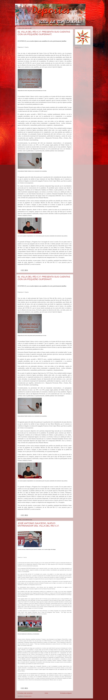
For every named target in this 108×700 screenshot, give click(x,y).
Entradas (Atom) (27, 696)
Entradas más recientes (25, 693)
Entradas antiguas (66, 693)
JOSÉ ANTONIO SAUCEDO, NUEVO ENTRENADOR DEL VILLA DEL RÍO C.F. (38, 524)
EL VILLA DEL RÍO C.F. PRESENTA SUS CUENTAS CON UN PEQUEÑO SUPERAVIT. (44, 33)
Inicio (46, 693)
